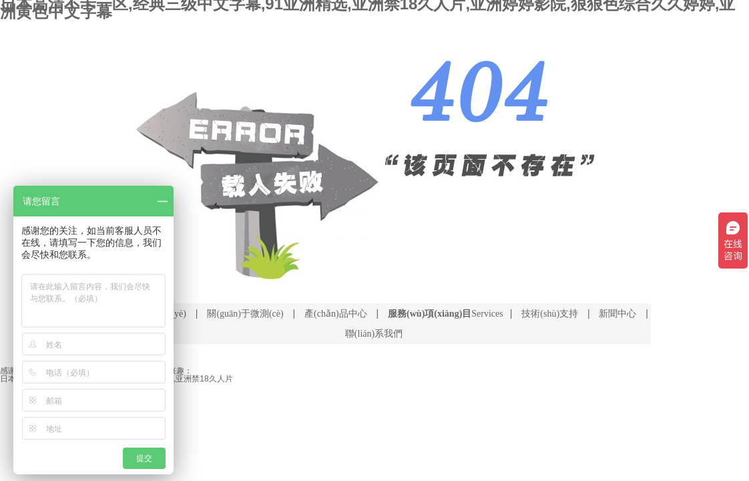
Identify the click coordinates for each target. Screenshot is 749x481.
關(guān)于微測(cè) (245, 314)
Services (445, 314)
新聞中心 (617, 314)
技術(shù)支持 (549, 314)
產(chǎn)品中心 (335, 314)
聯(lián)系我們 (374, 334)
